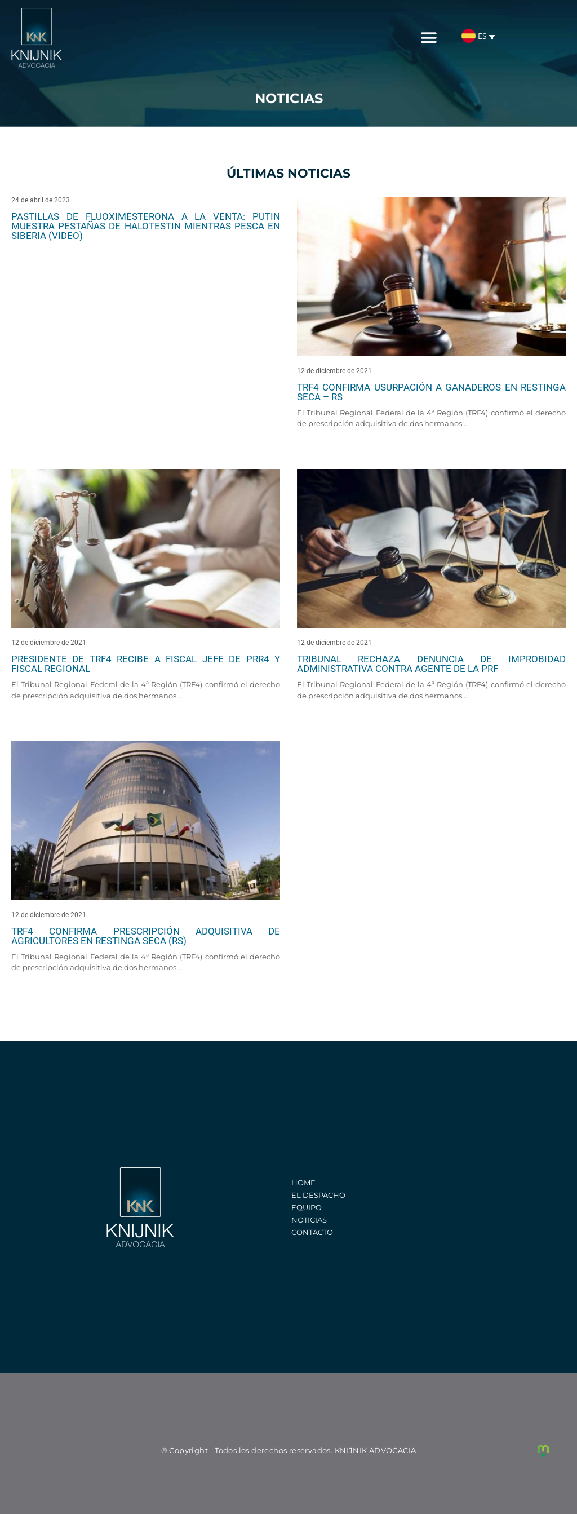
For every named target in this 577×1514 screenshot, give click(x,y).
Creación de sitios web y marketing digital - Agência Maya (543, 1451)
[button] (429, 32)
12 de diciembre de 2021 (334, 371)
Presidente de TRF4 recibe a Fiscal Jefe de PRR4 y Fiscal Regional (145, 663)
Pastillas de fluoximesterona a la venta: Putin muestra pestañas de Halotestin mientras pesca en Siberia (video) (145, 226)
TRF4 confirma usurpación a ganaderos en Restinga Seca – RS (431, 392)
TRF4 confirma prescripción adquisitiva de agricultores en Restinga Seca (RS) (145, 936)
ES (474, 31)
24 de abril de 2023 (40, 200)
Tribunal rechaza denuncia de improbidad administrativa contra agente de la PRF (431, 663)
